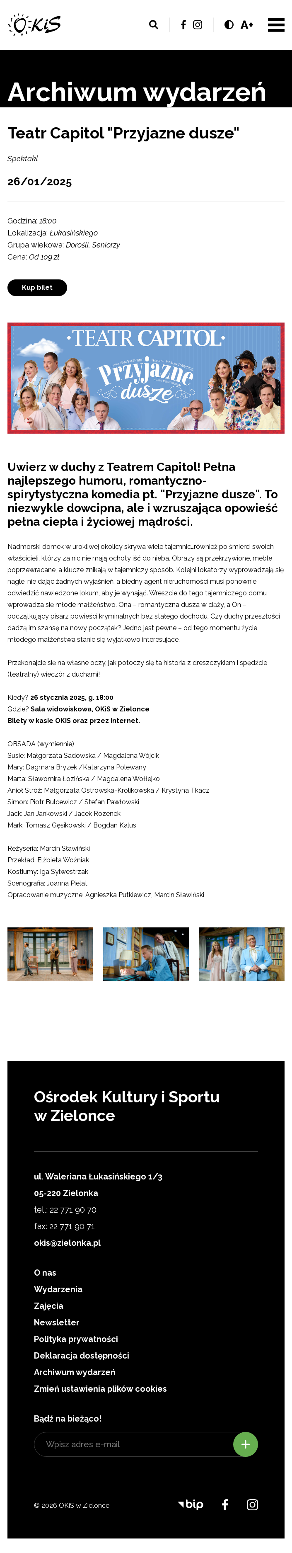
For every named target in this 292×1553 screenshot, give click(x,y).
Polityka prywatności (76, 1339)
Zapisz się (245, 1444)
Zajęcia (48, 1306)
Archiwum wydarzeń (75, 1372)
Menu (276, 25)
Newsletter (57, 1322)
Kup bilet (37, 287)
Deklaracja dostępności (81, 1356)
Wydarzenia (58, 1289)
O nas (45, 1273)
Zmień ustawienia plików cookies (100, 1389)
